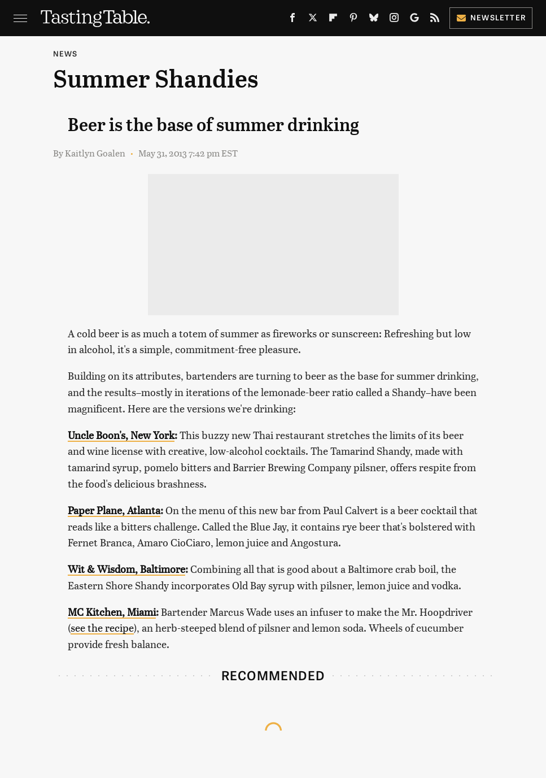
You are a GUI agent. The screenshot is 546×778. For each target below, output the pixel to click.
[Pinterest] (353, 20)
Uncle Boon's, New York (121, 435)
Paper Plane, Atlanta (114, 510)
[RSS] (434, 20)
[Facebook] (292, 20)
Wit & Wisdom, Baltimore (126, 569)
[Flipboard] (333, 20)
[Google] (414, 20)
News (65, 53)
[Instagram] (394, 20)
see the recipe (102, 627)
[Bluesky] (373, 20)
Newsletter (491, 17)
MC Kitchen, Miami (112, 612)
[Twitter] (312, 20)
